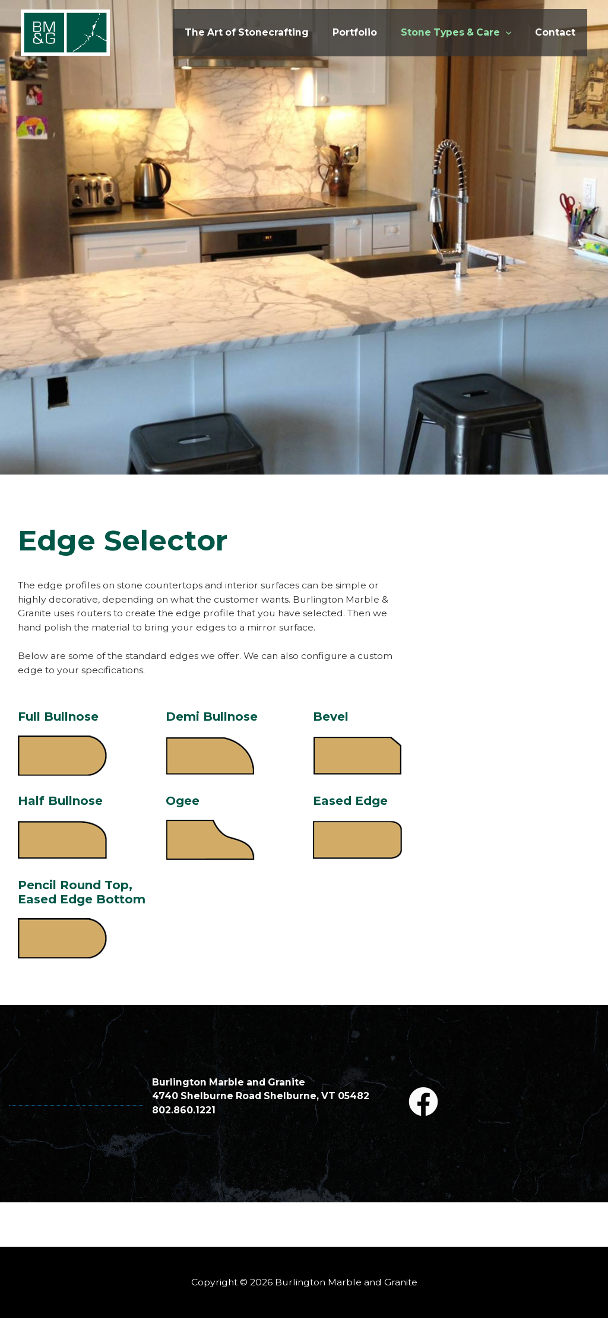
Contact (554, 33)
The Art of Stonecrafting (225, 33)
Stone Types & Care (449, 34)
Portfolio (341, 33)
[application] (504, 34)
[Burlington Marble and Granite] (65, 34)
